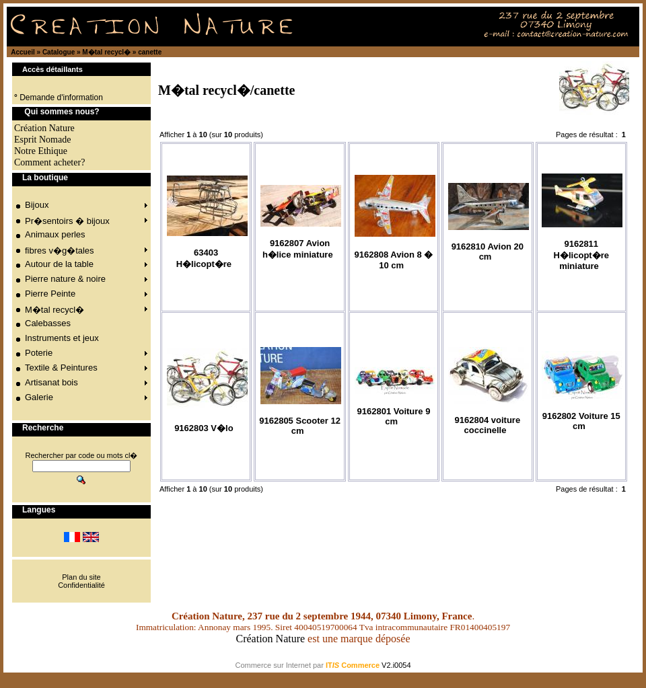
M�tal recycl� (106, 52)
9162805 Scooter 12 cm (299, 426)
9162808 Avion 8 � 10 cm (394, 260)
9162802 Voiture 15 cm (581, 421)
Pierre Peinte (50, 294)
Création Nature (270, 638)
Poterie (38, 353)
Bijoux (36, 205)
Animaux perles (55, 234)
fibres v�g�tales (59, 250)
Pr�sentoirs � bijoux (67, 221)
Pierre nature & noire (65, 279)
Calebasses (48, 323)
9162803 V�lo (203, 428)
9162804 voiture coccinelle (488, 425)
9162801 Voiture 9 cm (394, 416)
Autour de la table (59, 264)
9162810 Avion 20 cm (488, 251)
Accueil (23, 52)
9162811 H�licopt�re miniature (581, 255)
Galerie (39, 397)
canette (150, 52)
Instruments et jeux (62, 338)
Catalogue (58, 52)
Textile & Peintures (61, 367)
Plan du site (81, 577)
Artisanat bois (51, 382)
